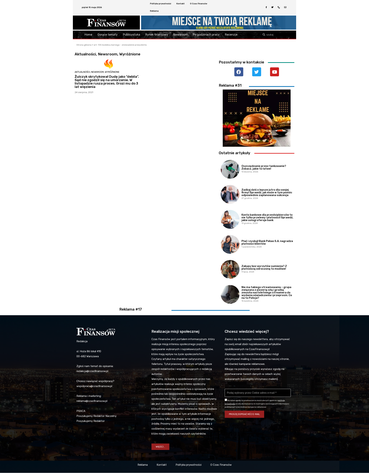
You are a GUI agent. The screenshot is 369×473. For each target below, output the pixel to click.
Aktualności (82, 72)
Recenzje (231, 34)
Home (88, 34)
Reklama (154, 11)
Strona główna (83, 45)
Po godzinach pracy (206, 34)
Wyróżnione (112, 72)
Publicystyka (131, 34)
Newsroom (180, 34)
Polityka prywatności (160, 4)
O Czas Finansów (198, 4)
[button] (160, 447)
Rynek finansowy (156, 34)
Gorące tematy (108, 34)
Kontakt (180, 4)
